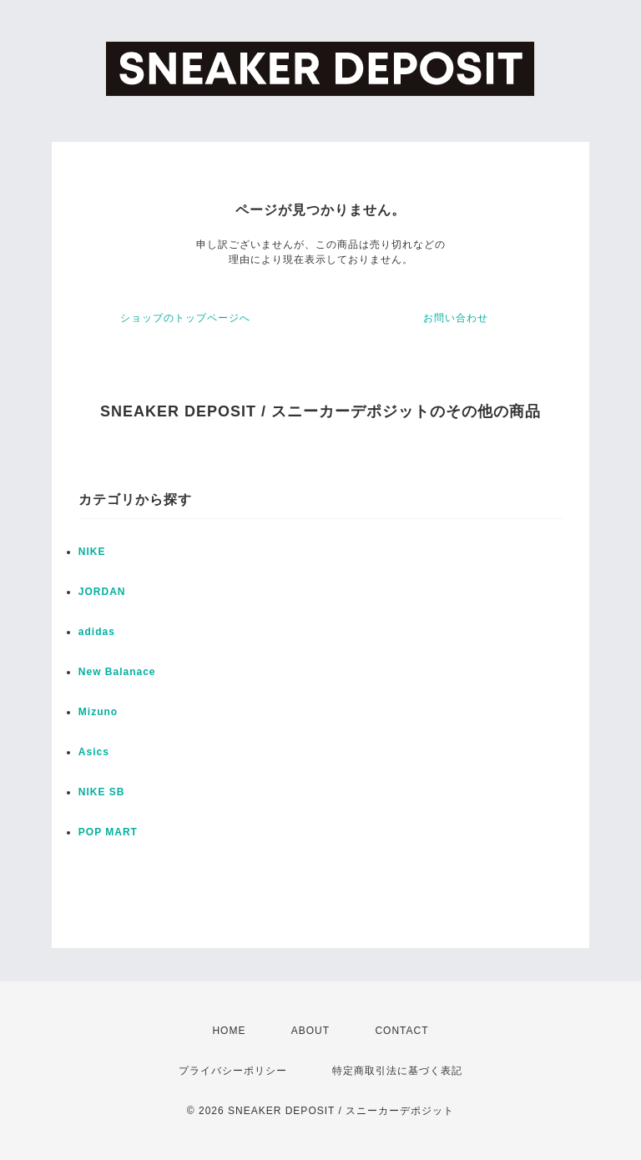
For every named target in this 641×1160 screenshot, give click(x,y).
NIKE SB (101, 792)
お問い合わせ (455, 318)
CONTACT (401, 1030)
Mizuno (98, 712)
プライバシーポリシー (233, 1071)
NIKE (92, 551)
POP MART (108, 832)
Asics (93, 752)
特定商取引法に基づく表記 (397, 1071)
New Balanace (117, 672)
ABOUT (310, 1030)
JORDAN (102, 592)
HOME (228, 1030)
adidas (96, 632)
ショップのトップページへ (185, 318)
